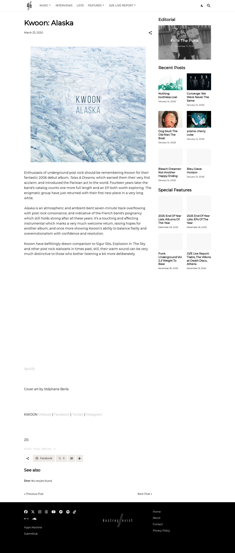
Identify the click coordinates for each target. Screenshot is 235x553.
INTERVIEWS (64, 5)
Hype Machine (33, 527)
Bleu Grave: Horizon (194, 170)
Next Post (144, 493)
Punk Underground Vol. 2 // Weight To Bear (170, 259)
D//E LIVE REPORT (121, 5)
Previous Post (34, 493)
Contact (158, 524)
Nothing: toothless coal (167, 95)
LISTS (80, 5)
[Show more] (79, 458)
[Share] (150, 33)
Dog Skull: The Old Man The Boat (167, 134)
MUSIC (44, 5)
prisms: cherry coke (196, 132)
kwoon (27, 448)
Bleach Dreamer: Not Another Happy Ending (169, 172)
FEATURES (95, 5)
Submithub (31, 533)
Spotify (29, 369)
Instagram (94, 414)
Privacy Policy (161, 530)
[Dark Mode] (202, 6)
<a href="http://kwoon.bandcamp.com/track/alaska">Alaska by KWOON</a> (88, 354)
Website (44, 414)
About (156, 517)
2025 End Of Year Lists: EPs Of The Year (198, 219)
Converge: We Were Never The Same (198, 97)
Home (157, 511)
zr (54, 448)
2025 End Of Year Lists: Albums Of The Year (169, 219)
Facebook (61, 414)
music (36, 448)
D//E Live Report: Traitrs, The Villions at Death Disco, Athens (199, 259)
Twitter (77, 414)
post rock (46, 448)
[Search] (208, 6)
